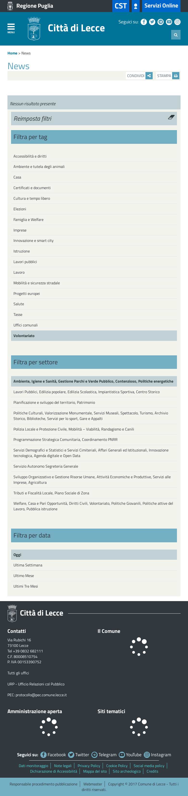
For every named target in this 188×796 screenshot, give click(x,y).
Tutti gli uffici (18, 673)
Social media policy (149, 766)
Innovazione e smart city (33, 240)
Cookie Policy (117, 766)
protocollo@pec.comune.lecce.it (41, 695)
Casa (17, 177)
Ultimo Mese (23, 575)
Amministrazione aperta (34, 711)
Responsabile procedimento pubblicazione (43, 784)
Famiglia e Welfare (28, 219)
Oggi (17, 554)
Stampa (168, 75)
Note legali (63, 766)
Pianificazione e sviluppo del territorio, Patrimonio (54, 402)
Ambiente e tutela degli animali (39, 166)
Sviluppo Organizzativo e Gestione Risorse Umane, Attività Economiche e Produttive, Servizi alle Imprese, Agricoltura (92, 479)
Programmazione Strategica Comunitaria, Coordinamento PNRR (65, 439)
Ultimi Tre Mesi (25, 586)
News (26, 53)
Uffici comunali (25, 325)
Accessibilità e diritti (30, 156)
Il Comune (109, 631)
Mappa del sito (95, 771)
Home (12, 53)
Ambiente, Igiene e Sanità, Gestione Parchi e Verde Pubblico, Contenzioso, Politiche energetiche (93, 381)
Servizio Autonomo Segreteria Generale (45, 466)
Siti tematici (111, 711)
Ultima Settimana (27, 565)
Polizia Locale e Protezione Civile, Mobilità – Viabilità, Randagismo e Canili (73, 429)
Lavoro (19, 272)
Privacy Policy (89, 766)
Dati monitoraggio (33, 766)
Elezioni (19, 209)
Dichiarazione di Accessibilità (53, 771)
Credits (152, 771)
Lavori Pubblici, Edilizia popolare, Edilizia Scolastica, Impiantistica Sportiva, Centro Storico (86, 392)
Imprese (19, 230)
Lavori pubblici (25, 262)
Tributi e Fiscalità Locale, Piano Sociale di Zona (51, 493)
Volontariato (24, 335)
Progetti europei (26, 293)
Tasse (17, 314)
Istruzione (21, 251)
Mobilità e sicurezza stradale (36, 283)
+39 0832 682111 (28, 651)
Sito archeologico (127, 771)
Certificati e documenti (32, 188)
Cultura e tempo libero (31, 198)
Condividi (140, 76)
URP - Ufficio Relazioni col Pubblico (35, 684)
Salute (18, 304)
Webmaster (92, 784)
